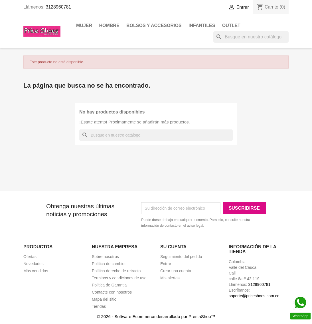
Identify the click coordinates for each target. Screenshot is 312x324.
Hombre (109, 25)
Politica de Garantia (109, 285)
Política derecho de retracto (116, 271)
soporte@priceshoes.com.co (254, 296)
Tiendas (99, 306)
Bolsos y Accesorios (154, 25)
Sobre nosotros (105, 256)
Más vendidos (35, 271)
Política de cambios (109, 263)
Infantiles (202, 25)
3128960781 (58, 7)
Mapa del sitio (104, 299)
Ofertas (30, 256)
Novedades (33, 263)
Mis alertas (170, 278)
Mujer (84, 25)
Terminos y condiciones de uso (119, 278)
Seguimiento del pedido (181, 256)
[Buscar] (251, 37)
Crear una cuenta (175, 271)
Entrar (165, 263)
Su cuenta (173, 246)
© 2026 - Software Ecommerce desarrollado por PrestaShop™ (156, 316)
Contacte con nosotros (112, 292)
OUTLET (231, 25)
